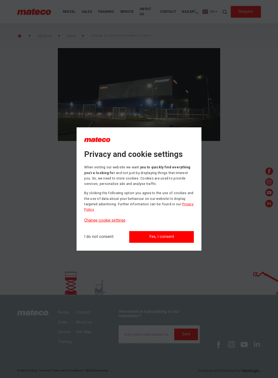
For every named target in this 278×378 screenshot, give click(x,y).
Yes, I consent (161, 236)
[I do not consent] (98, 237)
